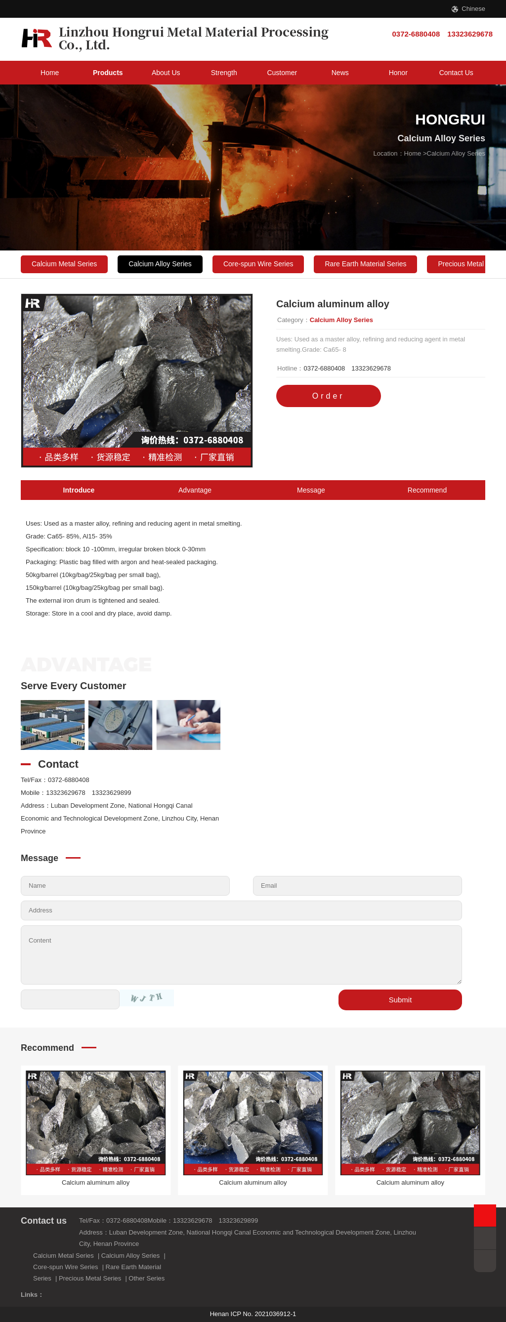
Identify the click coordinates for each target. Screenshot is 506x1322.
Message (311, 490)
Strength (224, 73)
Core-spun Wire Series (258, 264)
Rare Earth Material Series (365, 264)
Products (108, 73)
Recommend (427, 490)
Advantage (194, 490)
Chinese (473, 8)
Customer (282, 73)
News (340, 73)
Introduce (79, 490)
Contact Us (456, 73)
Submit (400, 999)
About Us (166, 73)
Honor (398, 73)
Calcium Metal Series (64, 264)
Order (328, 396)
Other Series (146, 1278)
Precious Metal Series (90, 1278)
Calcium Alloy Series (456, 153)
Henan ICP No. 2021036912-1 (253, 1314)
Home (50, 73)
